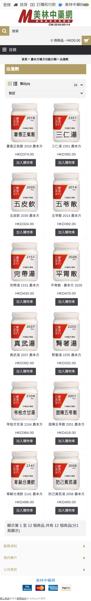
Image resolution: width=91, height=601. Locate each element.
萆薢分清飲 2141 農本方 (24, 494)
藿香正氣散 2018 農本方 (24, 146)
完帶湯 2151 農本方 (24, 285)
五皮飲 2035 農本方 (24, 216)
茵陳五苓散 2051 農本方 (66, 424)
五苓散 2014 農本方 (66, 216)
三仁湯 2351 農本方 (66, 146)
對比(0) (25, 84)
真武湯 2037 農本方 (24, 355)
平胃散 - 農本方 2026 (66, 285)
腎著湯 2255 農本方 (66, 355)
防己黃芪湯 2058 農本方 (66, 494)
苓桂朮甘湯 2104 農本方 (24, 424)
